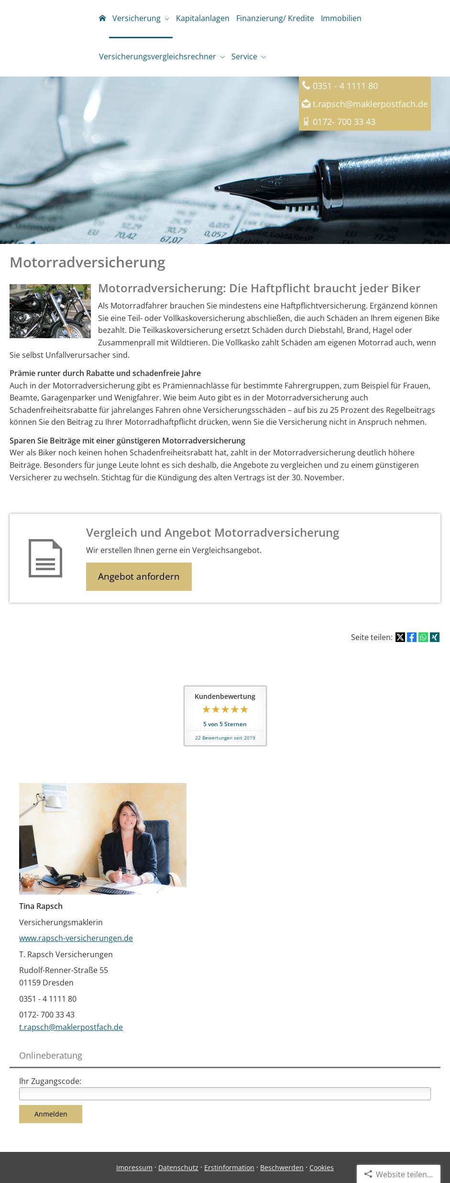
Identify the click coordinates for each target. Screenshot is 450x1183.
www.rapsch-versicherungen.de (76, 938)
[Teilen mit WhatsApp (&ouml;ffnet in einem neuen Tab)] (423, 637)
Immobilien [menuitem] (341, 18)
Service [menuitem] (244, 56)
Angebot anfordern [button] (139, 576)
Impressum (134, 1167)
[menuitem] (102, 19)
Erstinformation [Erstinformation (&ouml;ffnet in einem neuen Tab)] (229, 1167)
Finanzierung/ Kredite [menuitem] (275, 18)
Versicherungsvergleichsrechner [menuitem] (157, 56)
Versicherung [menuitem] (136, 18)
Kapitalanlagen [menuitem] (203, 18)
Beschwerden (282, 1167)
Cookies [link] (321, 1167)
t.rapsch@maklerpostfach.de (370, 104)
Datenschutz (178, 1167)
